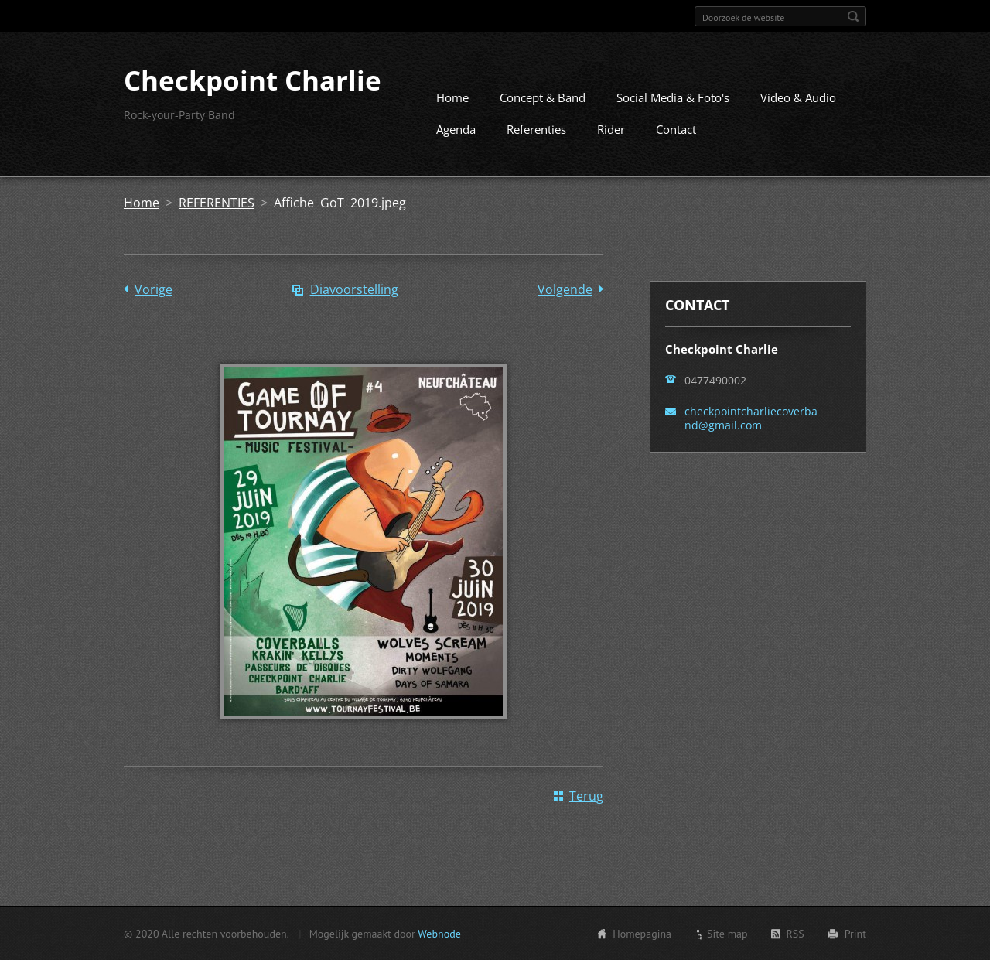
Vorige (153, 289)
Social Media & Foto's (672, 97)
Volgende (565, 289)
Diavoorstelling (354, 289)
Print (855, 934)
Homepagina (642, 934)
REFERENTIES (216, 202)
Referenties (536, 129)
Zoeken (853, 16)
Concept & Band (542, 97)
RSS (795, 934)
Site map (727, 934)
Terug (586, 796)
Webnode (439, 934)
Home (452, 97)
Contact (676, 129)
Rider (611, 129)
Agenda (456, 129)
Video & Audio (798, 97)
